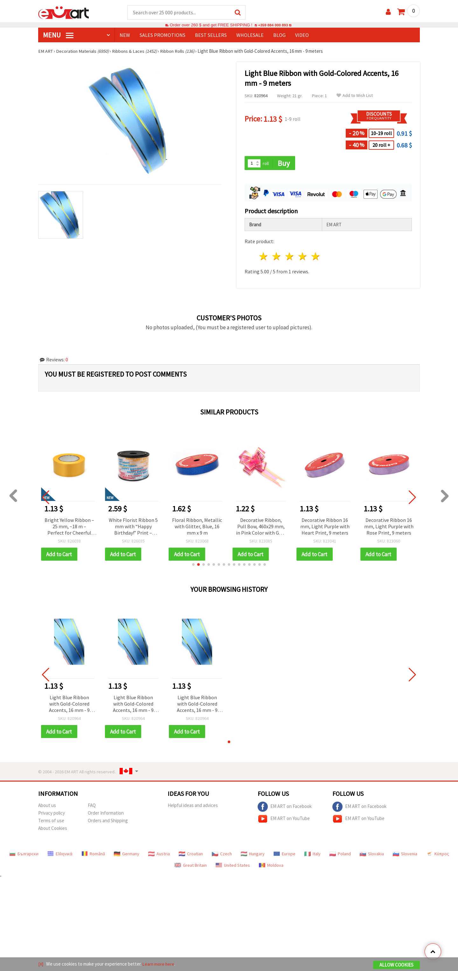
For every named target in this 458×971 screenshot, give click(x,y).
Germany (126, 855)
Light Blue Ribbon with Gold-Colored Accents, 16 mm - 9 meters (69, 705)
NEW (125, 35)
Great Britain (191, 866)
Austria (159, 855)
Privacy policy (51, 814)
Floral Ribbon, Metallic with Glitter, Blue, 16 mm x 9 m (197, 527)
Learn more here (159, 964)
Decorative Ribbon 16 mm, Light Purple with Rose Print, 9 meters (388, 527)
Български (23, 855)
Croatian (191, 855)
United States (233, 866)
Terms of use (51, 822)
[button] (193, 565)
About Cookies (52, 829)
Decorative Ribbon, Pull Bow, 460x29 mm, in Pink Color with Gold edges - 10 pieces (261, 527)
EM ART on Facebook (285, 808)
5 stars (315, 257)
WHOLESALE (250, 35)
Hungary (253, 855)
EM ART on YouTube (284, 820)
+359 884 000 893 (273, 25)
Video (302, 35)
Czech (222, 855)
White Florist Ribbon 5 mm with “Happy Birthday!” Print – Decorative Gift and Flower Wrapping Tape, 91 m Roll (133, 527)
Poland (340, 855)
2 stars (276, 257)
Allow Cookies (396, 965)
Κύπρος (437, 855)
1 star (263, 257)
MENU (58, 35)
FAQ (92, 806)
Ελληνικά (60, 855)
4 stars (302, 257)
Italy (312, 855)
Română (93, 855)
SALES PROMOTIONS (162, 35)
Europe (284, 855)
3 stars (289, 257)
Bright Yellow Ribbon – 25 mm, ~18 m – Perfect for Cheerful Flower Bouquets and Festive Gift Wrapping (69, 527)
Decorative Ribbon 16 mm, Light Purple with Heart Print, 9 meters (325, 527)
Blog (279, 35)
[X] (41, 964)
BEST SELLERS (211, 35)
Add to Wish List (355, 95)
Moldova (271, 866)
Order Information (106, 814)
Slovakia (372, 855)
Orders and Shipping (108, 822)
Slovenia (405, 855)
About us (47, 806)
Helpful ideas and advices (193, 806)
